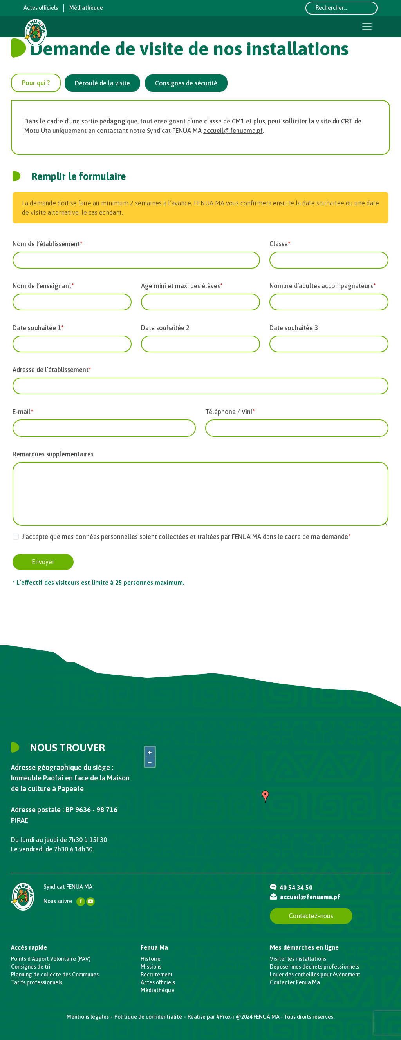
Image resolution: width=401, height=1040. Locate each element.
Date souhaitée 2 (165, 327)
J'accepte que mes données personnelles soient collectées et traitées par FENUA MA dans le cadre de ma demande (185, 536)
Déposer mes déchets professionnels (314, 967)
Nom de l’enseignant (42, 285)
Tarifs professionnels (36, 982)
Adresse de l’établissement (51, 369)
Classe (278, 243)
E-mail (22, 411)
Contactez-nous (311, 915)
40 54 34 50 (291, 887)
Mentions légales (88, 1017)
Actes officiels (40, 8)
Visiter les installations (298, 959)
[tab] (36, 83)
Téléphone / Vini (228, 411)
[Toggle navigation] (367, 26)
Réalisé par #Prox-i (211, 1017)
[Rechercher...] (341, 8)
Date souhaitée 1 (37, 327)
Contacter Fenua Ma (295, 982)
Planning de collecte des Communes (55, 974)
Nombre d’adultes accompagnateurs (321, 285)
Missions (151, 967)
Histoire (151, 959)
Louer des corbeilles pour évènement (315, 974)
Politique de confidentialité (148, 1017)
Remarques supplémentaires (53, 453)
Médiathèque (86, 8)
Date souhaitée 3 (293, 327)
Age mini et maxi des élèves (180, 285)
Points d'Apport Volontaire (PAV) (50, 959)
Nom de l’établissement (46, 243)
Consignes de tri (31, 967)
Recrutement (157, 974)
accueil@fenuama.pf (233, 130)
